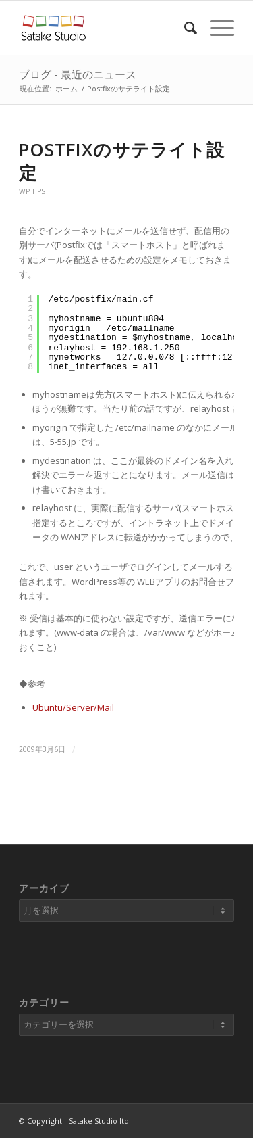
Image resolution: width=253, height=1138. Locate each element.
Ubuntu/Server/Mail (73, 707)
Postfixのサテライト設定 (122, 161)
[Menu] (215, 28)
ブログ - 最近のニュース (77, 74)
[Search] (184, 28)
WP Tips (32, 191)
